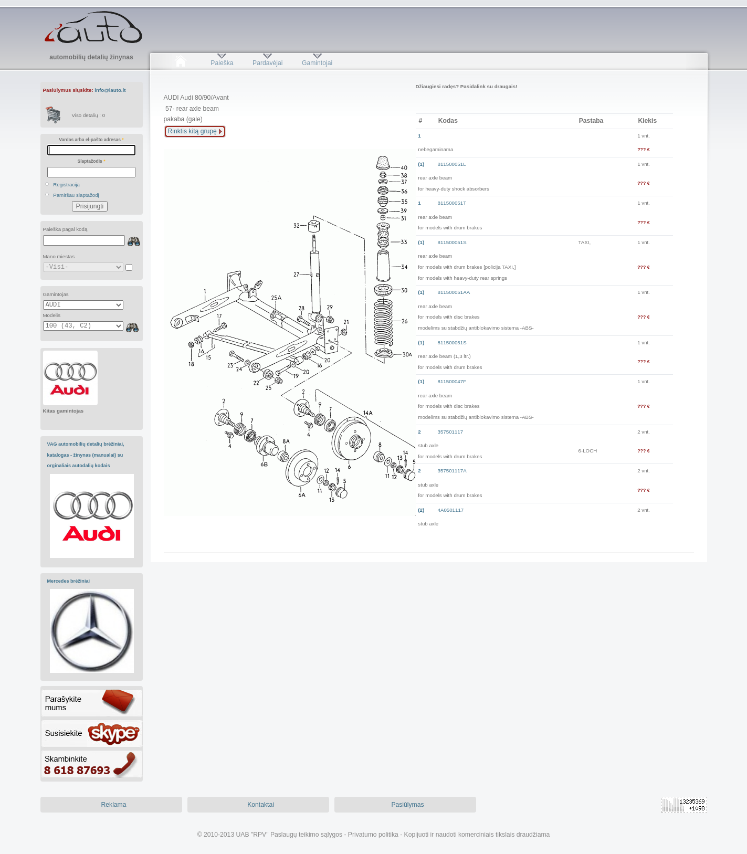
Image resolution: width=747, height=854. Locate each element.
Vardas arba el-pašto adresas (91, 139)
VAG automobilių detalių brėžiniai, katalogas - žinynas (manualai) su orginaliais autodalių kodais (85, 454)
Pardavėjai (267, 63)
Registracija (66, 184)
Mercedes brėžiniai (68, 581)
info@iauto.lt (109, 90)
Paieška (222, 63)
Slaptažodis (92, 161)
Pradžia (181, 63)
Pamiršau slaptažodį (76, 195)
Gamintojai (317, 63)
